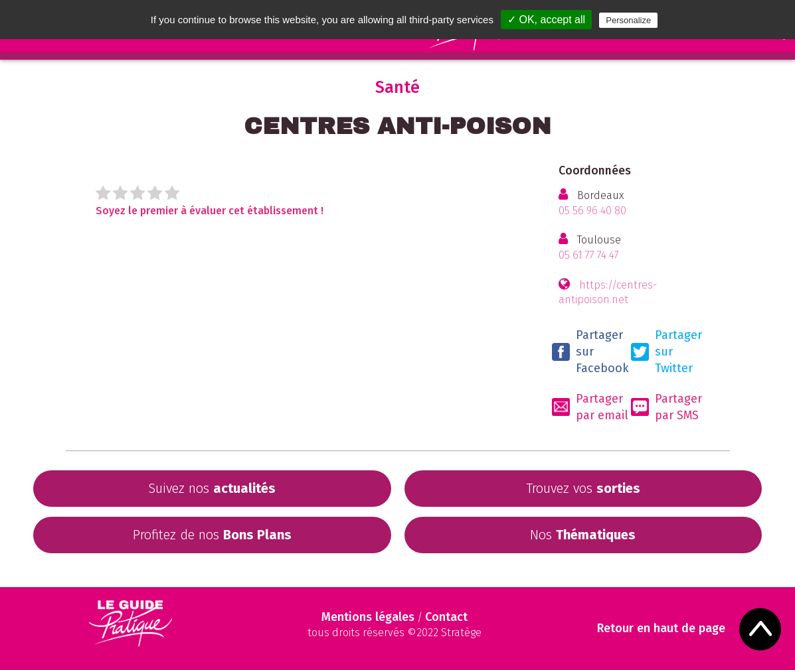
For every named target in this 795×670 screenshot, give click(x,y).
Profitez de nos (212, 535)
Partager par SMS (666, 407)
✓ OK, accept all (546, 19)
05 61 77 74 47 (589, 255)
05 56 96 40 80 (592, 210)
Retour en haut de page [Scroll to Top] (661, 629)
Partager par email (590, 407)
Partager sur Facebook (590, 351)
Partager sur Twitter (666, 351)
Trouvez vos (583, 488)
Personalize (628, 20)
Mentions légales (367, 617)
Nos (583, 535)
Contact (446, 617)
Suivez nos (212, 488)
